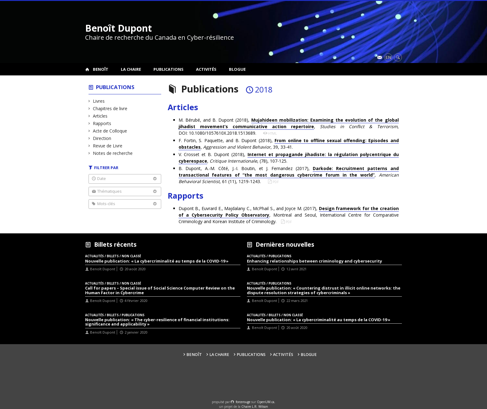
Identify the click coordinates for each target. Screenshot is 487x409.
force (243, 402)
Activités (206, 69)
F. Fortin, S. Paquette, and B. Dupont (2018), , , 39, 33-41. (289, 143)
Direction (102, 138)
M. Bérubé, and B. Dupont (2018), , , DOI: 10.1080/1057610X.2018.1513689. (289, 126)
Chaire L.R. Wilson (254, 406)
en (388, 57)
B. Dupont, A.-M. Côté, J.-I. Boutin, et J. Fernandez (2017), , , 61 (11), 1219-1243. (289, 174)
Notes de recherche (113, 153)
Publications (168, 69)
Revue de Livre (107, 146)
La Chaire (131, 69)
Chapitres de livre (110, 108)
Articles (100, 116)
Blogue (237, 69)
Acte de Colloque (110, 131)
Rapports (102, 123)
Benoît (100, 69)
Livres (99, 101)
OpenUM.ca (265, 402)
